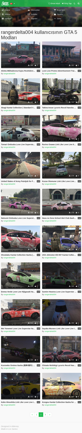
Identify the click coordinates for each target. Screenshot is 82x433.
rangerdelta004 (9, 74)
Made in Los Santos (9, 429)
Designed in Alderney (10, 426)
